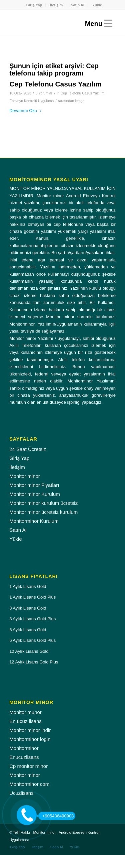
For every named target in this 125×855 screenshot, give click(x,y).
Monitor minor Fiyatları (34, 485)
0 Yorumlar (44, 93)
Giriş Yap (34, 5)
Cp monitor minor (28, 766)
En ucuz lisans (25, 721)
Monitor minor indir (30, 730)
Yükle (97, 5)
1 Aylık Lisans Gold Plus (32, 597)
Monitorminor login (29, 739)
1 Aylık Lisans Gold (27, 586)
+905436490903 (56, 815)
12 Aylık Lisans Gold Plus (33, 661)
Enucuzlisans (24, 757)
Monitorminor (24, 748)
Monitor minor (24, 476)
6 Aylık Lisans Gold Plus (32, 640)
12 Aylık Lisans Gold (29, 651)
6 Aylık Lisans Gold (27, 629)
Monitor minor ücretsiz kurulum (43, 512)
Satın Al (77, 5)
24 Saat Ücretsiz (27, 449)
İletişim (56, 5)
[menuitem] (34, 5)
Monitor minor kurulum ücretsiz (43, 503)
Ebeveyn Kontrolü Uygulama (31, 101)
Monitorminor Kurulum (34, 521)
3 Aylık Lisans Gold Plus (32, 618)
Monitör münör (25, 712)
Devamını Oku (26, 110)
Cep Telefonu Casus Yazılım (55, 84)
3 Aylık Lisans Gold (27, 608)
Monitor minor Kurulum (34, 494)
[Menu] (97, 23)
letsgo (79, 101)
